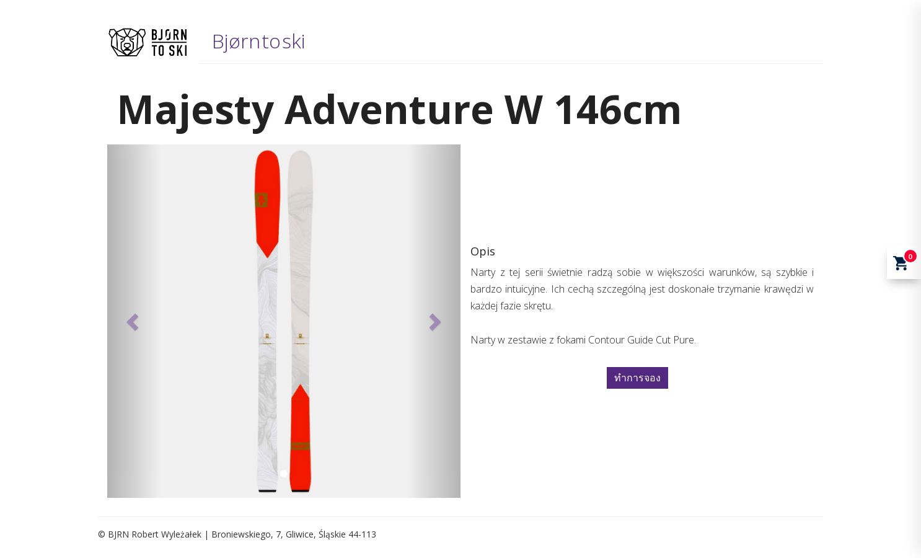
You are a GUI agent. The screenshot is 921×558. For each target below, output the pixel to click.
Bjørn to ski (259, 41)
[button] (134, 321)
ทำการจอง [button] (637, 377)
